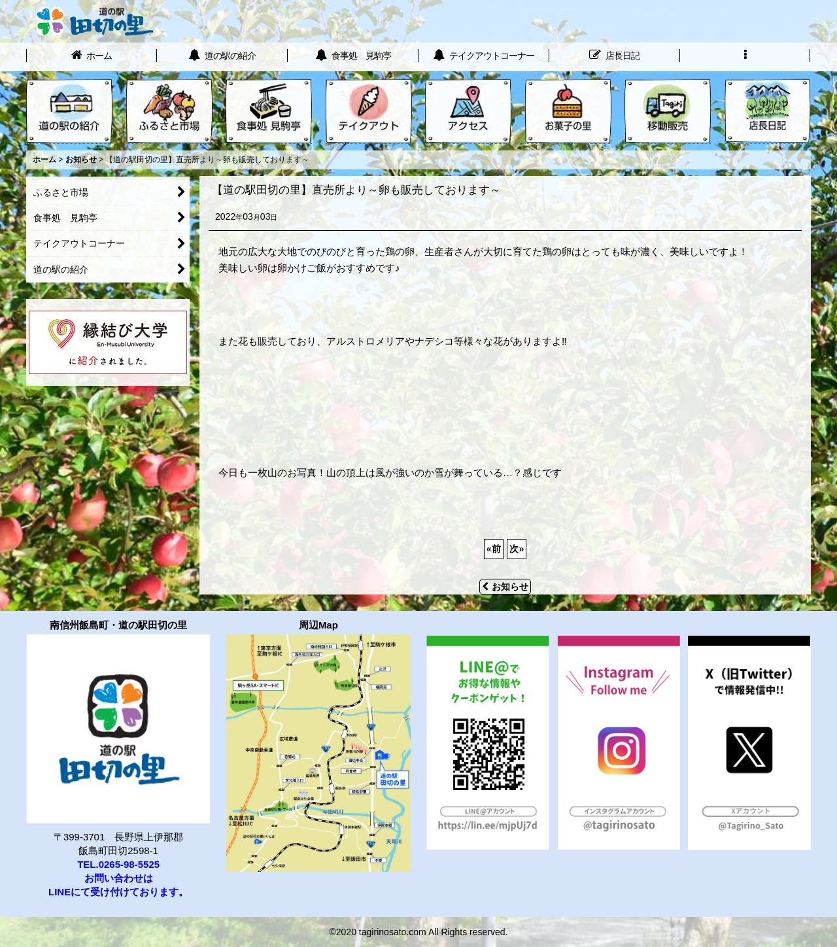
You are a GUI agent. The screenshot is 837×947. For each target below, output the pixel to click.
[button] (745, 57)
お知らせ (505, 586)
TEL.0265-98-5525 (118, 864)
